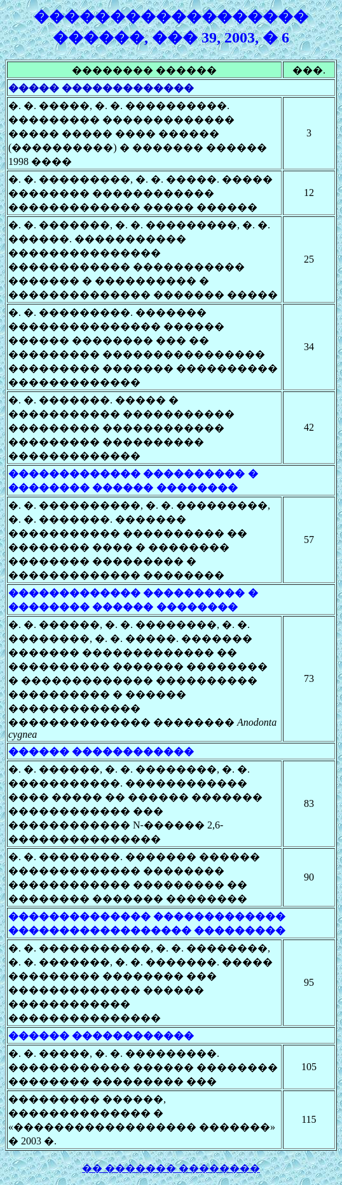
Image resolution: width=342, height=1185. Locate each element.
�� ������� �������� (171, 1168)
